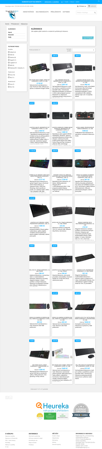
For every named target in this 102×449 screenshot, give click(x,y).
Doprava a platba (10, 436)
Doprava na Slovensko (11, 438)
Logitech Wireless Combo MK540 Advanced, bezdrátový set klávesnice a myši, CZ (62, 129)
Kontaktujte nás (33, 440)
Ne (12, 77)
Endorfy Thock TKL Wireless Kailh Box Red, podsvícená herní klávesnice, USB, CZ (62, 176)
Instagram (10, 397)
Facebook (7, 397)
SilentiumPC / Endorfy (17, 68)
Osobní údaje (56, 436)
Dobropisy (55, 440)
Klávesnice (11, 29)
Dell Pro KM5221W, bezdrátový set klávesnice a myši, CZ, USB (85, 365)
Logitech (13, 62)
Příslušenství (56, 12)
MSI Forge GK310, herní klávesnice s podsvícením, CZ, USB (39, 366)
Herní (10, 32)
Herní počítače (28, 12)
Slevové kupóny (56, 444)
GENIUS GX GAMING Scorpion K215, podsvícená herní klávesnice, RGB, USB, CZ (85, 176)
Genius (13, 57)
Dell (12, 55)
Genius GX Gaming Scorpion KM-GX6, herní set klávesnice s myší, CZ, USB (62, 319)
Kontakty (7, 442)
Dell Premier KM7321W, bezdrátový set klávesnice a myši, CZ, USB (62, 81)
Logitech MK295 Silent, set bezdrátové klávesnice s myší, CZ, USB (85, 81)
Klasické (11, 35)
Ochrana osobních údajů (35, 438)
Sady (9, 37)
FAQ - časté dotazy (10, 440)
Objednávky (55, 438)
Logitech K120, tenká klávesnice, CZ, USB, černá (62, 270)
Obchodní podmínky (34, 436)
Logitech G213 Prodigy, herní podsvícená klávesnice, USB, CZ (39, 223)
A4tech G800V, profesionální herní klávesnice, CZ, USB (85, 128)
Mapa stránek (32, 442)
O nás (6, 447)
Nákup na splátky (10, 444)
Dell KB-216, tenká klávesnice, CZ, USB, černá (39, 270)
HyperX (13, 60)
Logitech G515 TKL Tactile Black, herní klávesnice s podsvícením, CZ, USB (85, 319)
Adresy (54, 442)
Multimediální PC (42, 12)
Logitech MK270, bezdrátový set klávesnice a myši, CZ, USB (39, 128)
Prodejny (31, 444)
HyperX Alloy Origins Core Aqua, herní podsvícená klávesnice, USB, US (39, 176)
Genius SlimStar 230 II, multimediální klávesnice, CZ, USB (85, 224)
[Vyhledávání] (86, 12)
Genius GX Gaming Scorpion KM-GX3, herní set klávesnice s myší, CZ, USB (39, 319)
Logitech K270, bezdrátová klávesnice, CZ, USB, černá (85, 270)
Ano (12, 75)
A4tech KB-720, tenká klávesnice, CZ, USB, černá (62, 223)
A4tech (13, 52)
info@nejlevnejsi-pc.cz (82, 447)
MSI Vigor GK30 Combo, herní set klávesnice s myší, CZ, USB (39, 80)
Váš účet (55, 433)
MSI (12, 65)
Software (66, 12)
